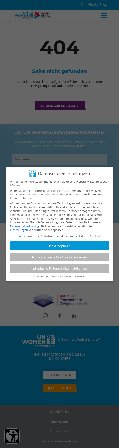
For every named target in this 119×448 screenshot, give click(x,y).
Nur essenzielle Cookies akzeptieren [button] (59, 257)
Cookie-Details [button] (41, 276)
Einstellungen (19, 230)
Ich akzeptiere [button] (59, 246)
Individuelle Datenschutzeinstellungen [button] (59, 268)
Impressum (79, 276)
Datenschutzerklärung (24, 226)
